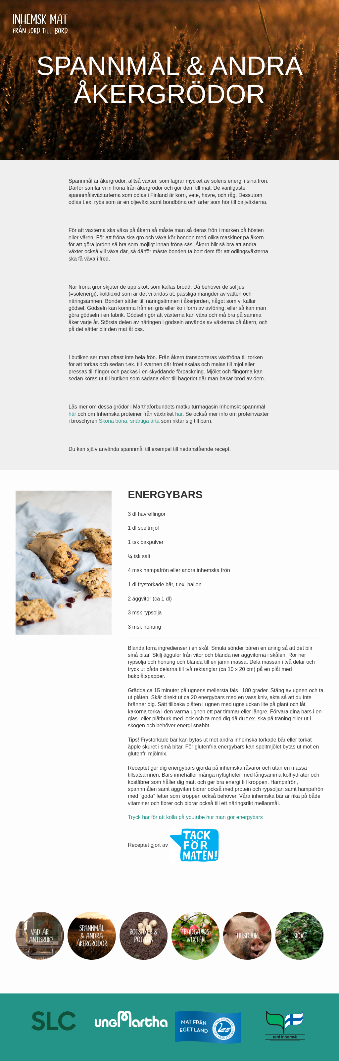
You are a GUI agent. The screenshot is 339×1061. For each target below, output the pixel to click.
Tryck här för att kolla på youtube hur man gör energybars (195, 817)
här (72, 414)
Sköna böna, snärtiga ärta (129, 421)
